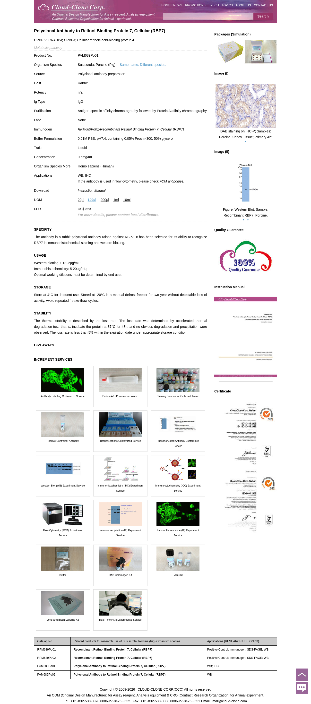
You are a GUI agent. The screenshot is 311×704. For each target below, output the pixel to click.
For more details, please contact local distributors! (118, 215)
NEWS (177, 5)
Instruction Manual (91, 190)
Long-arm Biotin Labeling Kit (63, 619)
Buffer (63, 575)
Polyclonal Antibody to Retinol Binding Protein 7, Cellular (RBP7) (119, 666)
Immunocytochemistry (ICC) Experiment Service (177, 488)
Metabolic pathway (48, 48)
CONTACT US (263, 5)
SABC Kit (178, 575)
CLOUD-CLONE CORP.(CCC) (160, 689)
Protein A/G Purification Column (120, 396)
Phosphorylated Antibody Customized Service (178, 443)
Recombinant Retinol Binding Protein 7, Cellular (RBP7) (113, 649)
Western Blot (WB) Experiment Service (63, 485)
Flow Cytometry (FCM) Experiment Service (63, 533)
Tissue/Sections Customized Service (120, 440)
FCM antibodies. (172, 181)
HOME (165, 5)
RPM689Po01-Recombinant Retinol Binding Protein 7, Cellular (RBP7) (131, 129)
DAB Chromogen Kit (120, 575)
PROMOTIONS (195, 5)
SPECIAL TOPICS (220, 5)
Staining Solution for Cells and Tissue (178, 396)
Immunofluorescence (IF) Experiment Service (178, 533)
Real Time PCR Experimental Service (120, 619)
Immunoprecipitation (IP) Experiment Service (120, 533)
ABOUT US (243, 5)
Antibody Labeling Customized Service (63, 396)
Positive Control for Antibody (63, 440)
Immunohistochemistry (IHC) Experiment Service (120, 488)
